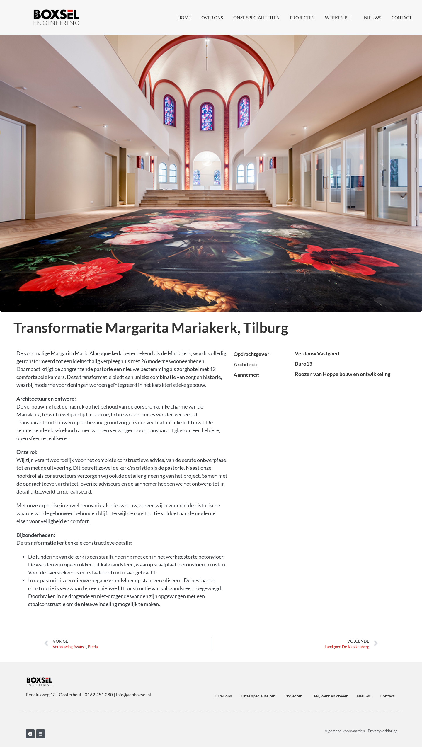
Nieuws (372, 17)
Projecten (302, 17)
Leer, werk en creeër (330, 692)
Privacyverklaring (382, 727)
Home (184, 17)
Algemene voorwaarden (345, 727)
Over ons (212, 17)
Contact (402, 17)
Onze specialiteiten (256, 17)
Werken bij (339, 18)
